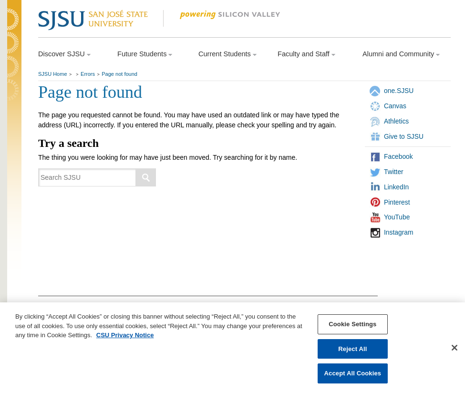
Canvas (395, 106)
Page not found (119, 74)
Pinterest (397, 202)
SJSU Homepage (14, 32)
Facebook (398, 156)
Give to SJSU (404, 136)
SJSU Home (52, 74)
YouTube (397, 217)
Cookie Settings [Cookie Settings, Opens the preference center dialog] (352, 324)
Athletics (396, 121)
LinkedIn (396, 187)
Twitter (393, 172)
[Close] (454, 348)
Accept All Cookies (353, 373)
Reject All (352, 348)
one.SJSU (398, 90)
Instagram (398, 232)
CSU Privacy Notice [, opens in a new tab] (125, 335)
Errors (88, 74)
